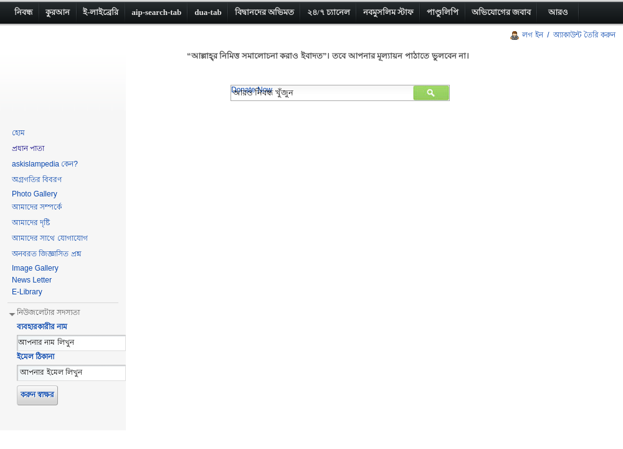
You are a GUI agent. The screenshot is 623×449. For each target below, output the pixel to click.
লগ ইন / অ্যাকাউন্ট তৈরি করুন (569, 35)
